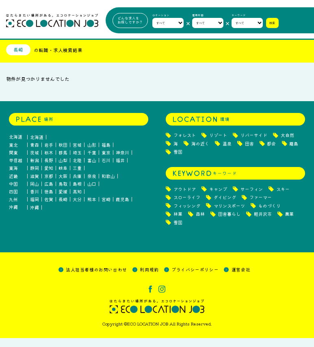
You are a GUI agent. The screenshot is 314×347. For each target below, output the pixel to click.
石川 (106, 169)
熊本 (91, 208)
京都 (48, 185)
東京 (106, 161)
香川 (34, 200)
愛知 (48, 177)
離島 (293, 152)
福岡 (34, 208)
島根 (77, 193)
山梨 (62, 169)
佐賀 (48, 208)
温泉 (227, 152)
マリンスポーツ (229, 215)
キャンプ (218, 198)
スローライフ (186, 206)
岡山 (34, 193)
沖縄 (34, 216)
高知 (77, 200)
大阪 (62, 185)
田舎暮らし (229, 223)
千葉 (91, 161)
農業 (289, 223)
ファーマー (260, 206)
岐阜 (62, 177)
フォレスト (184, 144)
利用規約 (149, 278)
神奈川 (122, 161)
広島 (48, 193)
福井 (120, 169)
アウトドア (184, 198)
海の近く (200, 152)
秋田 (62, 154)
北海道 (36, 146)
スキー (283, 198)
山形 (91, 154)
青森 (34, 154)
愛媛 (62, 200)
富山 (91, 169)
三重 (77, 177)
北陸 (77, 169)
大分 (77, 208)
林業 (177, 223)
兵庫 (77, 185)
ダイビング (225, 206)
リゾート (218, 144)
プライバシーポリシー (195, 278)
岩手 (48, 154)
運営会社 (241, 278)
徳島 (48, 200)
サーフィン (251, 198)
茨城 (34, 161)
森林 (200, 223)
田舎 (249, 152)
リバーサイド (253, 144)
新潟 (34, 169)
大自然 (287, 144)
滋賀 (34, 185)
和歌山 (108, 185)
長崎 (62, 208)
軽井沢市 (263, 223)
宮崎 (106, 208)
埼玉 (77, 161)
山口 (91, 193)
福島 (106, 154)
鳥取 (62, 193)
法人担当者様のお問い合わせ (96, 278)
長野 (48, 169)
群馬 (62, 161)
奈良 (91, 185)
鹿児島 (122, 208)
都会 (271, 152)
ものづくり (269, 215)
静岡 (34, 177)
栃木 (48, 161)
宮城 (77, 154)
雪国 (177, 161)
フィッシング (186, 215)
